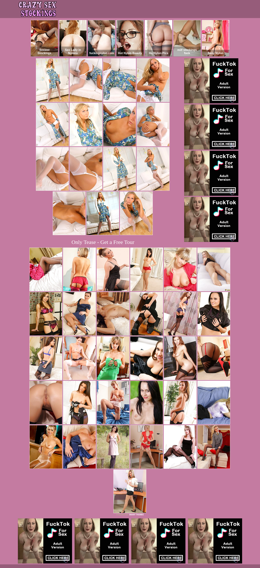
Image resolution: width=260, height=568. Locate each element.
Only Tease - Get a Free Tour (103, 242)
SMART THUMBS (136, 515)
